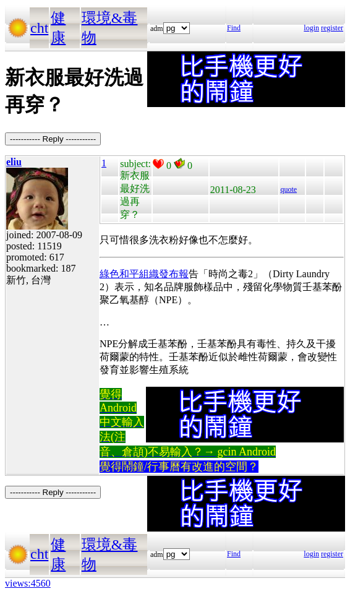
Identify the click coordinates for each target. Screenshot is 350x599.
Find (234, 28)
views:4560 (28, 583)
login (311, 28)
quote (288, 189)
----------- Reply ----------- (53, 139)
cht (39, 28)
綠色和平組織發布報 (144, 274)
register (332, 28)
